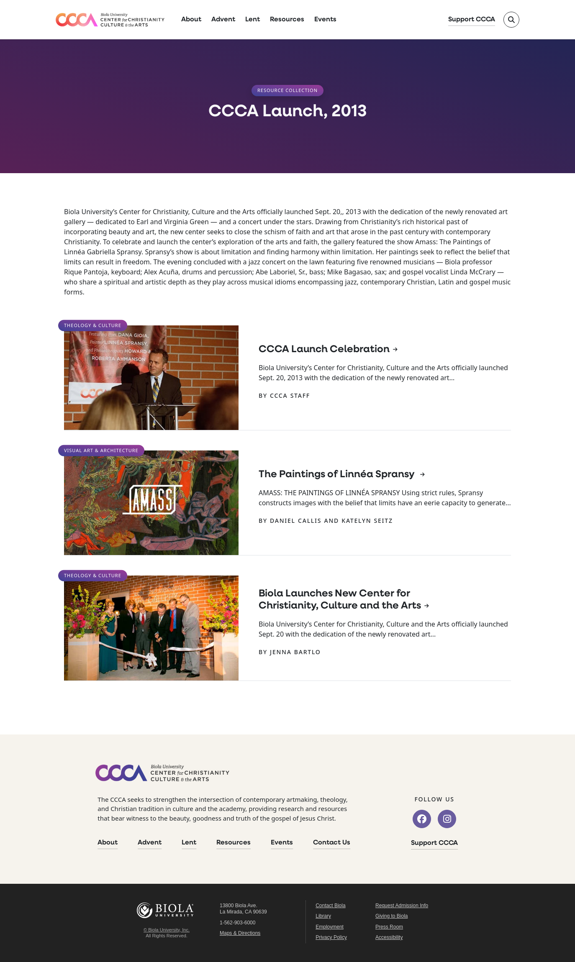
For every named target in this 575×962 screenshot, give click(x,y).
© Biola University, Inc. (167, 929)
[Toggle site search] (511, 20)
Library (323, 916)
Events (325, 19)
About (191, 19)
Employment (330, 927)
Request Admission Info (401, 905)
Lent (252, 19)
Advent (223, 19)
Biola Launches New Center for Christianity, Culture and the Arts (340, 600)
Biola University (166, 910)
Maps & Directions (240, 933)
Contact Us (331, 842)
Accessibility (389, 937)
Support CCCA (471, 19)
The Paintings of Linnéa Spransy (338, 475)
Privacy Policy (331, 937)
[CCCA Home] (110, 20)
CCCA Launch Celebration (324, 350)
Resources (287, 19)
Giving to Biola (391, 916)
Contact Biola (330, 905)
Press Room (389, 927)
